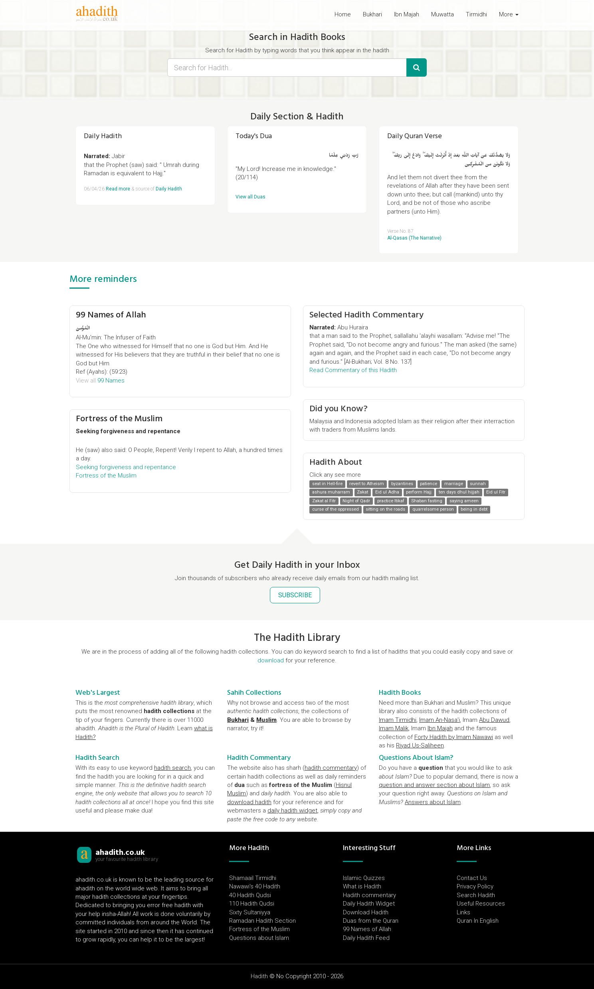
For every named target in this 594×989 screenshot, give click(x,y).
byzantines (402, 483)
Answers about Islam (433, 802)
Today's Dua (254, 136)
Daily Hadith (103, 136)
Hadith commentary (369, 895)
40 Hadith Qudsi (250, 895)
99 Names (111, 380)
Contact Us (472, 878)
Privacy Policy (475, 886)
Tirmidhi (476, 14)
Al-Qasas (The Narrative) (414, 238)
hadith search (172, 767)
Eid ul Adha (387, 492)
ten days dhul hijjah (459, 492)
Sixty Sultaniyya (249, 912)
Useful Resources (481, 903)
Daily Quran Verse (414, 136)
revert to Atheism (366, 483)
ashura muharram (331, 492)
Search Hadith (476, 895)
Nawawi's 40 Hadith (254, 886)
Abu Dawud (494, 719)
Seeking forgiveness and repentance (126, 467)
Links (463, 912)
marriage (453, 483)
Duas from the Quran (370, 920)
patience (428, 483)
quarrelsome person (433, 509)
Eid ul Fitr (495, 492)
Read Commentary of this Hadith (353, 370)
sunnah (478, 483)
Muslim (266, 719)
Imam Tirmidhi (397, 719)
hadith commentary (331, 767)
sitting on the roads (385, 509)
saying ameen (464, 500)
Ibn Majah (406, 14)
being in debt (474, 509)
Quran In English (478, 920)
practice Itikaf (390, 500)
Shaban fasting (426, 500)
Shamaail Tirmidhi (252, 878)
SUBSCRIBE (295, 595)
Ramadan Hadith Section (262, 920)
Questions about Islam (259, 937)
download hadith (249, 802)
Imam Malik (393, 728)
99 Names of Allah (111, 314)
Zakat (362, 492)
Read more (118, 189)
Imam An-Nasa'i (439, 719)
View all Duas (250, 197)
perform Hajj (419, 492)
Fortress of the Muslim (119, 418)
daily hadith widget (292, 810)
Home (343, 14)
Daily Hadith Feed (366, 937)
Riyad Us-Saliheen (420, 745)
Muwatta (442, 14)
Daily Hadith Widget (369, 903)
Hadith (259, 976)
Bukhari (372, 14)
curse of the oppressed (335, 509)
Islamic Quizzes (364, 878)
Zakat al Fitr (324, 500)
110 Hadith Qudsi (251, 903)
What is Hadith (362, 886)
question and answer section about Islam (434, 785)
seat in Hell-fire (327, 483)
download (270, 660)
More (509, 14)
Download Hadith (365, 912)
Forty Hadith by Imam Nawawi (453, 737)
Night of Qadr (356, 500)
